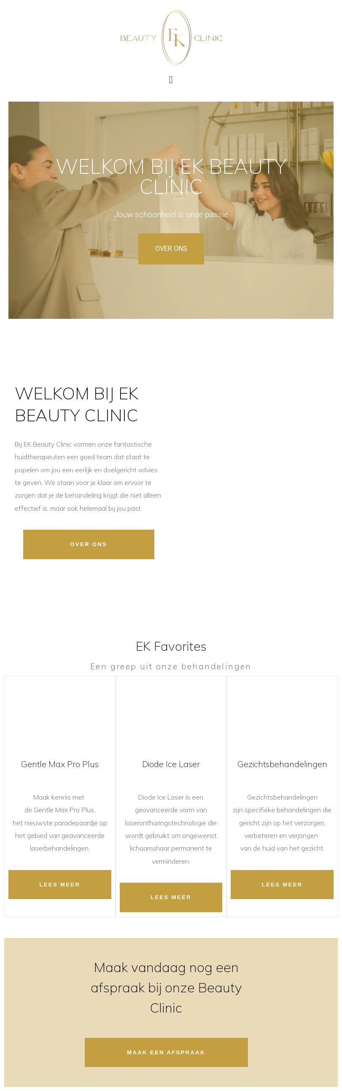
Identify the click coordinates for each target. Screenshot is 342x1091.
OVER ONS (171, 249)
